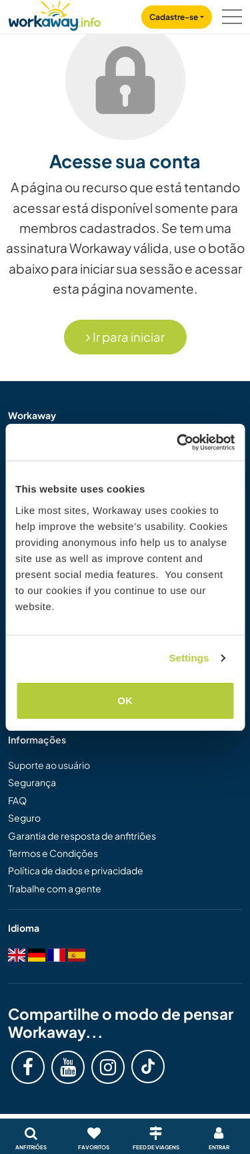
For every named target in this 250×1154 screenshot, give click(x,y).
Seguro (24, 818)
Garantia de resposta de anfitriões (82, 836)
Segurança (32, 782)
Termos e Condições (53, 853)
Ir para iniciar (125, 336)
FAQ (17, 800)
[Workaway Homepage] (54, 13)
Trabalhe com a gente (54, 888)
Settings (189, 657)
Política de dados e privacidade (75, 870)
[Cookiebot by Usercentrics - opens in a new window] (178, 442)
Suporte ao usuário (49, 765)
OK (125, 700)
